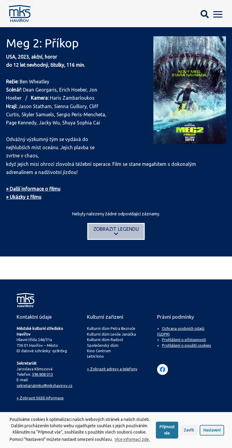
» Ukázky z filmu (23, 197)
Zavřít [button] (189, 432)
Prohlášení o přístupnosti (184, 339)
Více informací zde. (132, 441)
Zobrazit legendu (116, 231)
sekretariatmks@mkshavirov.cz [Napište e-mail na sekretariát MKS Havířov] (44, 385)
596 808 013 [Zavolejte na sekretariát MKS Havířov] (42, 374)
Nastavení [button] (212, 432)
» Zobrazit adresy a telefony (112, 369)
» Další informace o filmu (33, 189)
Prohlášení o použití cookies (186, 345)
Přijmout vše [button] (167, 432)
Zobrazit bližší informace (40, 398)
